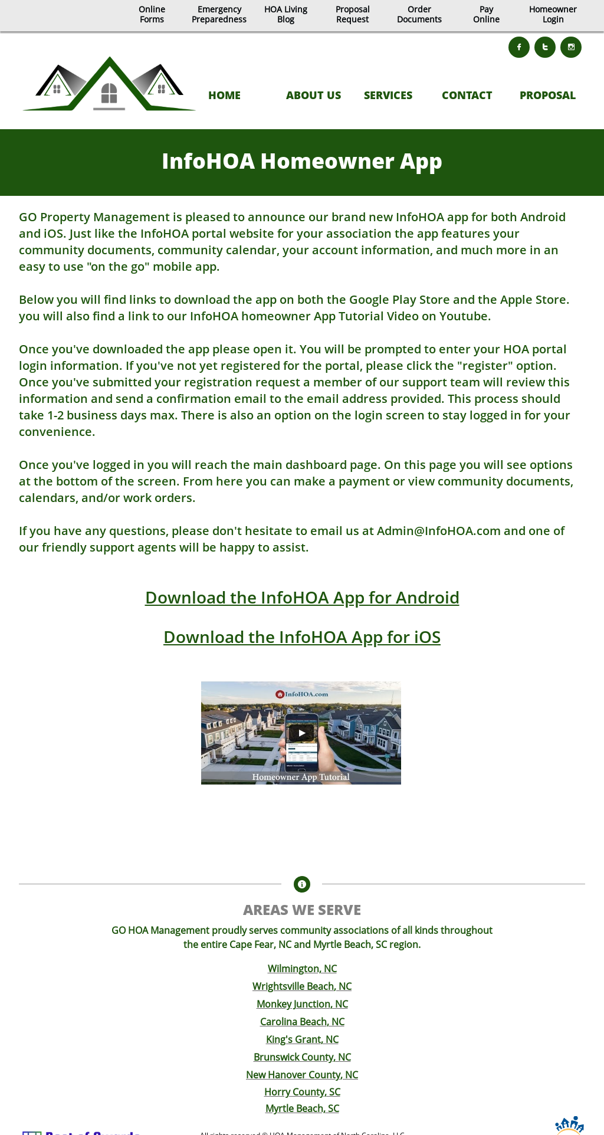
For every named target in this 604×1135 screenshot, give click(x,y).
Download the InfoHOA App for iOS (302, 636)
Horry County (294, 1091)
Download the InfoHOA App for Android (302, 597)
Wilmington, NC (302, 968)
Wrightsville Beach (293, 986)
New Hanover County (293, 1074)
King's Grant (293, 1039)
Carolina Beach (293, 1021)
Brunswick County (293, 1057)
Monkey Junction (293, 1004)
